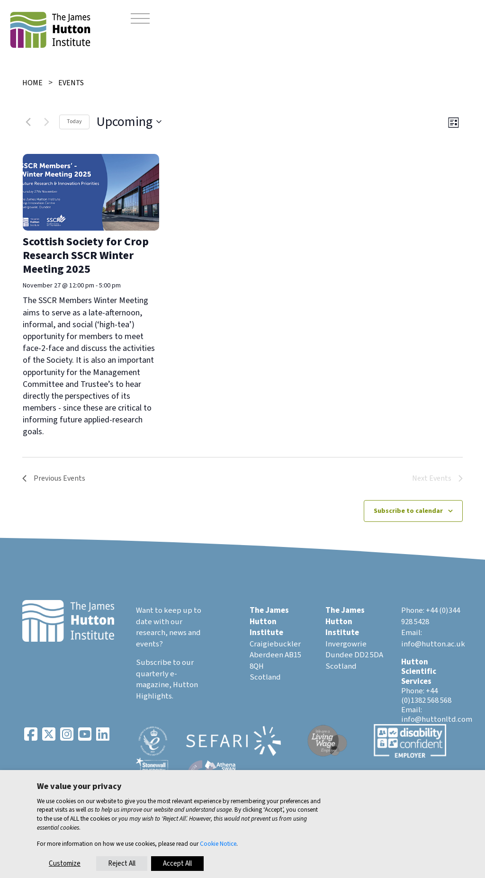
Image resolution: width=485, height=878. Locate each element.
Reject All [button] (121, 864)
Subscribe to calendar (408, 511)
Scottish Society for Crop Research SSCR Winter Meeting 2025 (86, 255)
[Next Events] (46, 121)
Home (32, 83)
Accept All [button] (177, 864)
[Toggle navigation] (140, 19)
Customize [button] (65, 864)
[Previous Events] (28, 121)
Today (74, 121)
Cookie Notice (218, 843)
